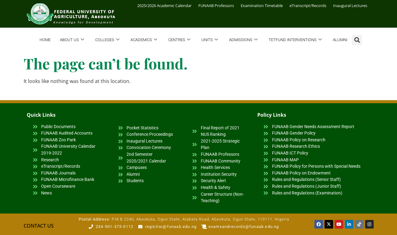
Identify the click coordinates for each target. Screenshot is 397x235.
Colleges (107, 40)
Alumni (340, 39)
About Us (72, 40)
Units (209, 40)
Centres (179, 40)
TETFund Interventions (295, 40)
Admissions (243, 40)
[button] (357, 40)
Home (45, 39)
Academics (143, 40)
